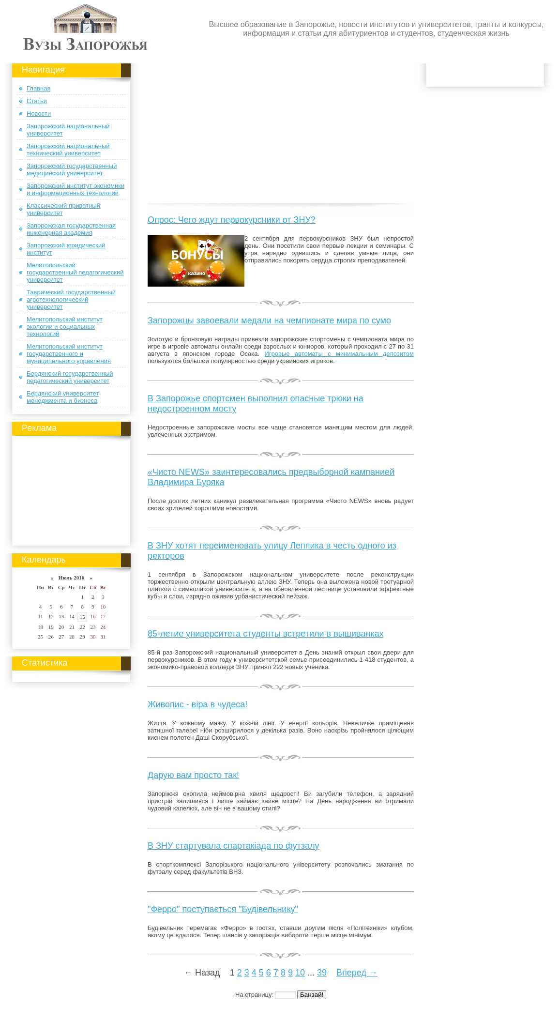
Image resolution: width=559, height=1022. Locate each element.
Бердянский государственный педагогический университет (70, 377)
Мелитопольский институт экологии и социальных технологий (65, 326)
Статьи (37, 101)
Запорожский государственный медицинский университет (72, 169)
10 (300, 972)
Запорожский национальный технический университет (68, 149)
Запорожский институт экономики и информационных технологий (75, 189)
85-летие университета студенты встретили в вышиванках (266, 634)
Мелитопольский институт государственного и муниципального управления (69, 354)
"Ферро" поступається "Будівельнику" (223, 909)
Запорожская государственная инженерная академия (71, 229)
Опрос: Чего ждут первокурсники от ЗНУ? (232, 220)
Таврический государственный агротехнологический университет (71, 299)
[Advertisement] (71, 489)
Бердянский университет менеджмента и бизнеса (63, 397)
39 (322, 972)
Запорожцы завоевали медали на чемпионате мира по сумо (269, 320)
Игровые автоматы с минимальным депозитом (339, 353)
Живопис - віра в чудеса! (197, 704)
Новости (39, 113)
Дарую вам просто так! (193, 775)
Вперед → (357, 972)
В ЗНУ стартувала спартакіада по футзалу (233, 846)
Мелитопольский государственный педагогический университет (75, 272)
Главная (38, 88)
